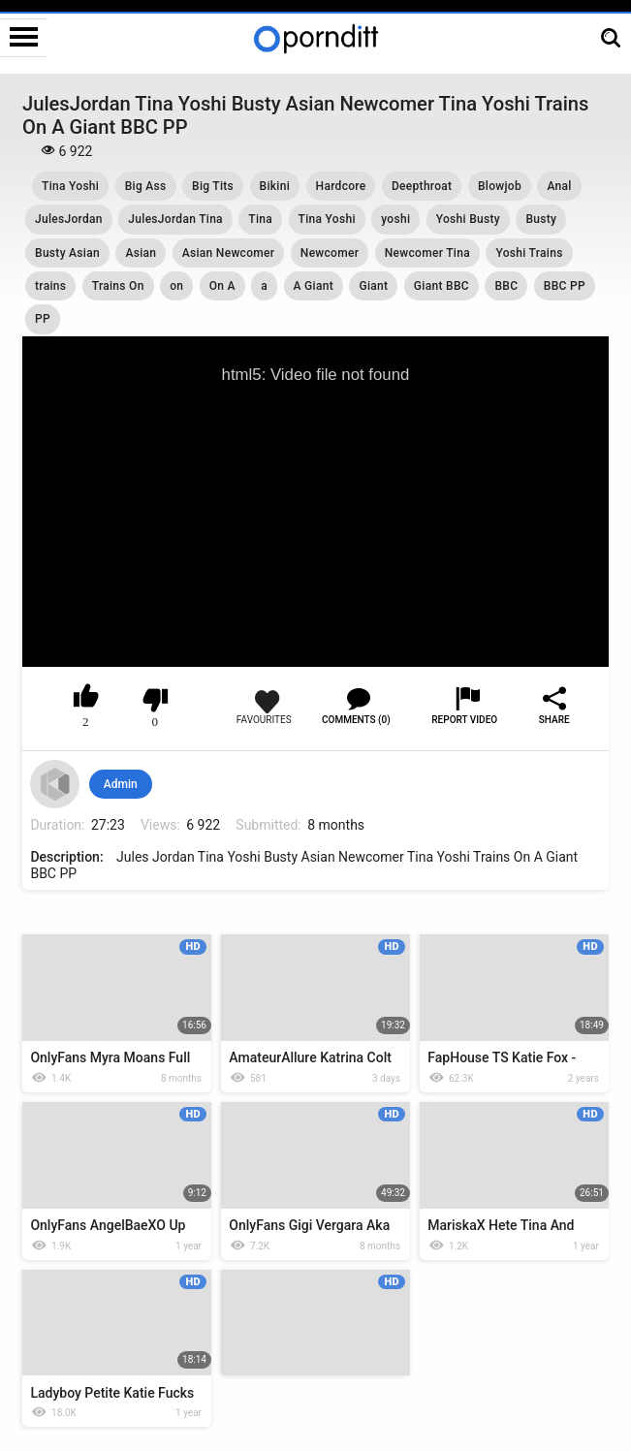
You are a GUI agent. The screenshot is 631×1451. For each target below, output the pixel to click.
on (176, 286)
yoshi (395, 219)
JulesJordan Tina (175, 219)
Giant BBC (441, 286)
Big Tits (213, 186)
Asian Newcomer (228, 253)
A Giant (313, 286)
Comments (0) (356, 719)
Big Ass (146, 186)
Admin (121, 784)
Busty (540, 219)
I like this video (86, 700)
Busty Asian (67, 253)
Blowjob (499, 186)
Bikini (275, 186)
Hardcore (341, 186)
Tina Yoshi (70, 186)
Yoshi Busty (468, 219)
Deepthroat (422, 186)
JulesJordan (69, 219)
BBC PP (564, 286)
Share (554, 719)
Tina (260, 219)
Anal (559, 186)
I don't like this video (155, 700)
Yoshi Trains (528, 253)
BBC (506, 286)
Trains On (118, 286)
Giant (373, 286)
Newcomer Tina (427, 253)
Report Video (464, 719)
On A (222, 286)
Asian (140, 253)
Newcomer (329, 253)
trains (50, 286)
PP (42, 319)
